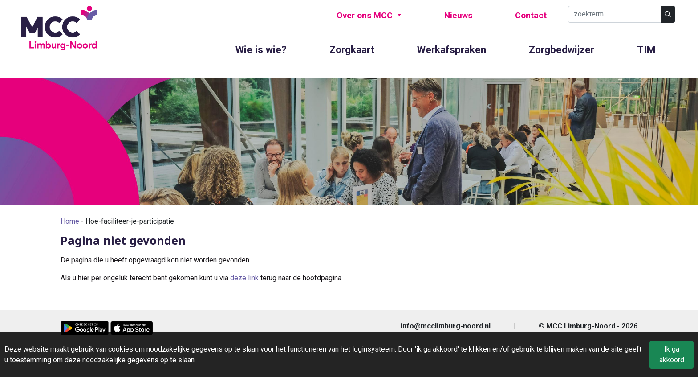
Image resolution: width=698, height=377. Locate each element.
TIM (646, 49)
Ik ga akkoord (671, 354)
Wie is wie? (261, 49)
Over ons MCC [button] (366, 15)
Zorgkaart (351, 49)
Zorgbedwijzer (561, 49)
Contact (531, 15)
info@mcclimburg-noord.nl (446, 326)
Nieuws (458, 15)
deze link (244, 278)
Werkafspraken (451, 49)
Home (70, 221)
